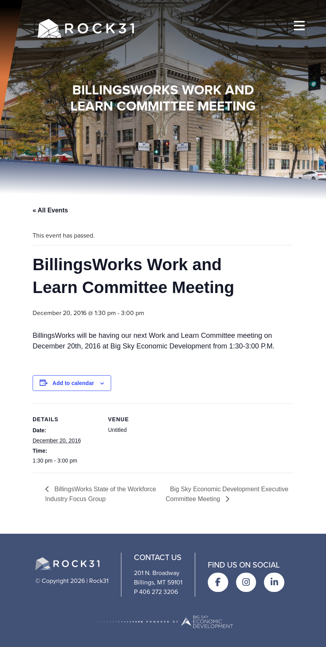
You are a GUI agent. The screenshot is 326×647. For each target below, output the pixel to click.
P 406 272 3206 (156, 591)
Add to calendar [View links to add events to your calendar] (73, 383)
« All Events (50, 210)
